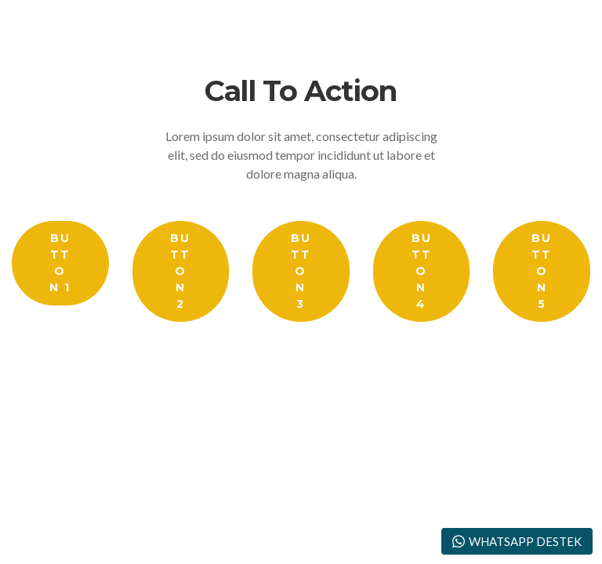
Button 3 (301, 271)
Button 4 (422, 271)
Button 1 (60, 263)
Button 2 (180, 271)
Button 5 (541, 271)
